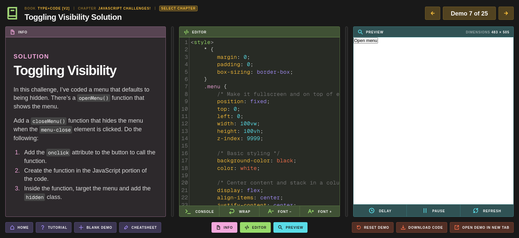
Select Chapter (178, 8)
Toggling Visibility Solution (73, 17)
